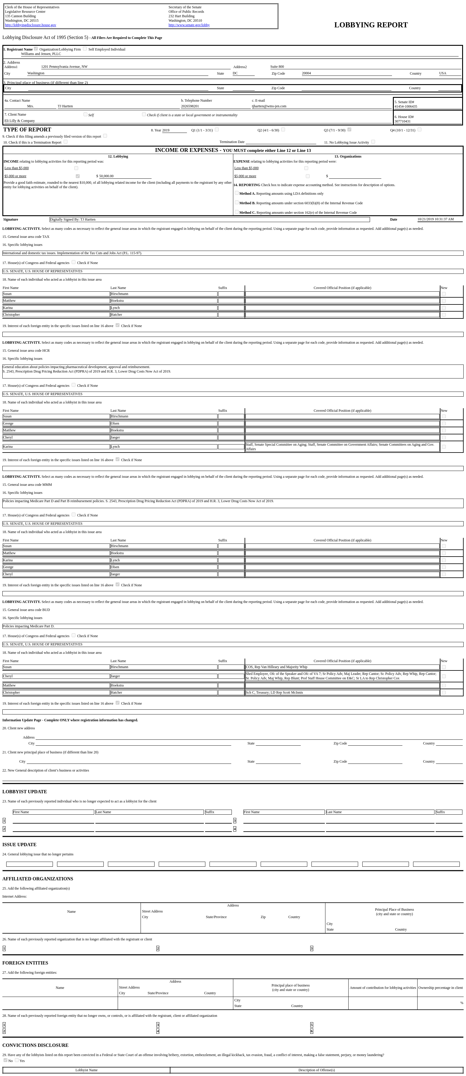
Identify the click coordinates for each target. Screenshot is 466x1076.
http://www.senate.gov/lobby (189, 25)
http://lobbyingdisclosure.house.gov (30, 25)
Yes (20, 1061)
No (9, 1061)
